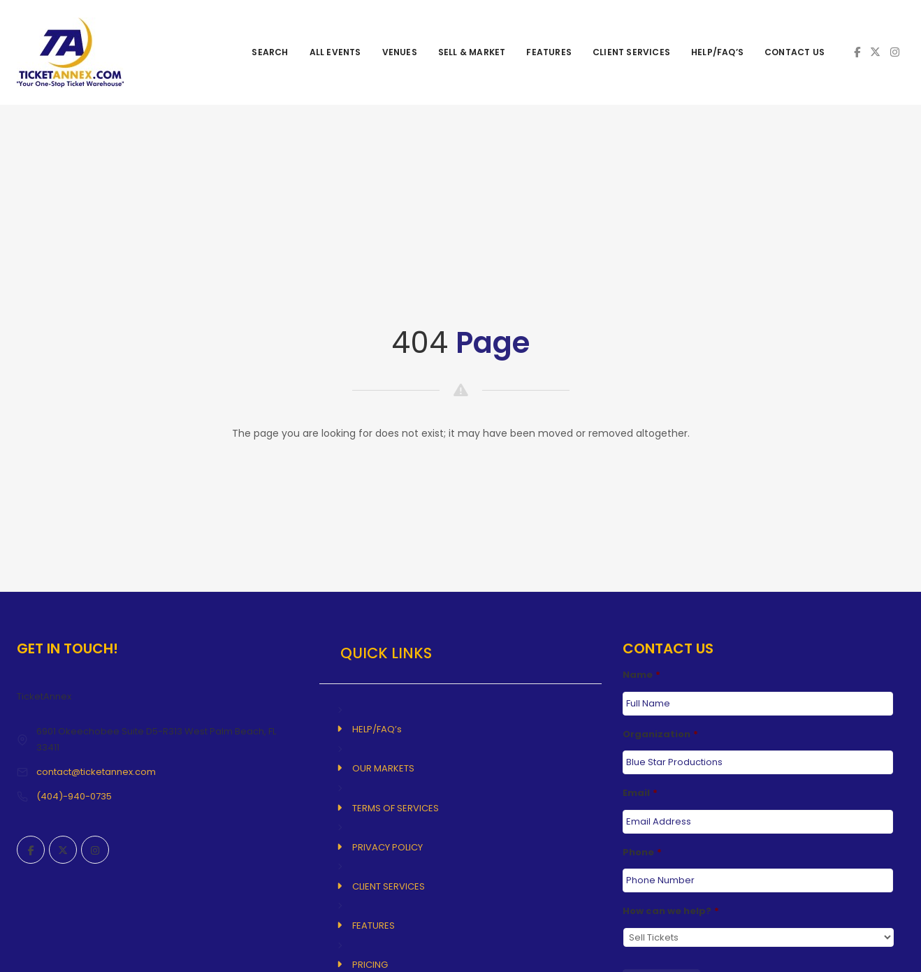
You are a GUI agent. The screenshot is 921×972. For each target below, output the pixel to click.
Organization (660, 735)
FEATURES (549, 52)
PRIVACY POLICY (387, 847)
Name (641, 675)
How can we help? (671, 911)
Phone (642, 853)
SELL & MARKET (472, 52)
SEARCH (270, 52)
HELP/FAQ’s (717, 52)
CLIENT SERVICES (631, 52)
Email (640, 793)
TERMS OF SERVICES (395, 808)
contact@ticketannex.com (96, 771)
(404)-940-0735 (74, 796)
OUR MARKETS (383, 768)
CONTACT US (794, 52)
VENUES (399, 52)
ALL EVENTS (335, 52)
